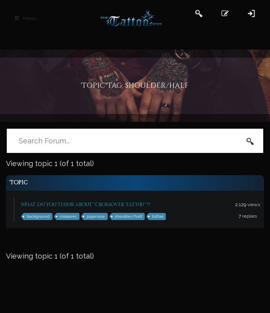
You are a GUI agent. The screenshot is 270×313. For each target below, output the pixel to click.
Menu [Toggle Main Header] (25, 18)
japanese (96, 216)
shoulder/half (128, 216)
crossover (68, 216)
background (38, 216)
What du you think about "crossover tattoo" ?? (85, 204)
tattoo (157, 216)
